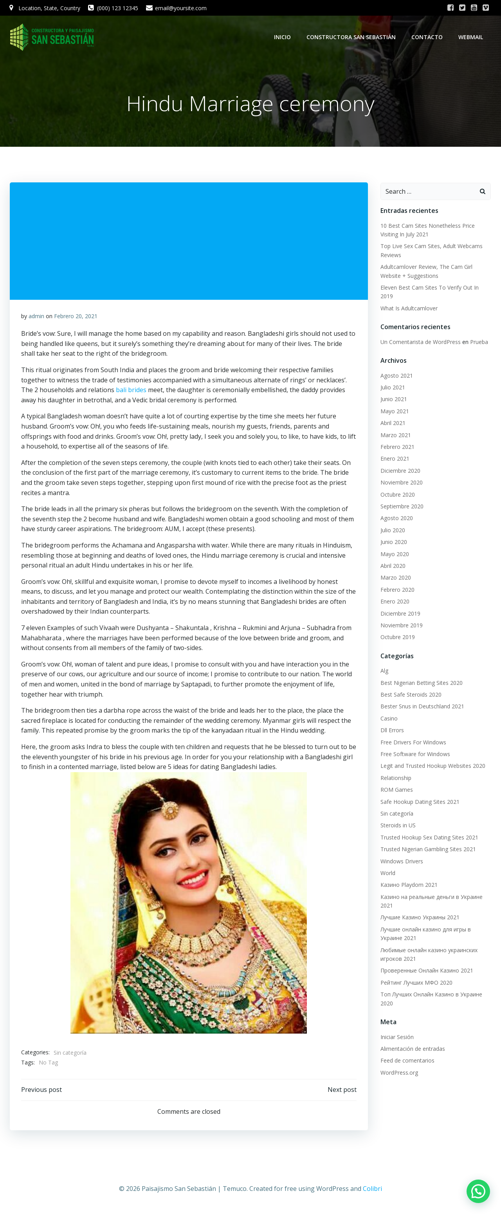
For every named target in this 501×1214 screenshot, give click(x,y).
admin (36, 317)
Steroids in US (397, 825)
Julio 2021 (392, 387)
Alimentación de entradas (412, 1049)
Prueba (479, 342)
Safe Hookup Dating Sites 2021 (419, 802)
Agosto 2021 (396, 376)
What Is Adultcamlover (408, 308)
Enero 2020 (394, 601)
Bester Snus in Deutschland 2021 (422, 706)
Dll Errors (392, 730)
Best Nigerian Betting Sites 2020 (421, 683)
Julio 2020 (392, 530)
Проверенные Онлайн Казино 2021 (426, 970)
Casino (388, 718)
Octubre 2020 (397, 495)
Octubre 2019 (397, 637)
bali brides (131, 391)
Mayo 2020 (394, 554)
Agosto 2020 (396, 518)
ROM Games (396, 790)
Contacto (427, 37)
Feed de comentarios (407, 1061)
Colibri (372, 1191)
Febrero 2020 (397, 590)
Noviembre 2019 (401, 625)
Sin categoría (70, 1053)
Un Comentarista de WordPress (420, 342)
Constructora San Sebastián (351, 37)
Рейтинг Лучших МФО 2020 (416, 983)
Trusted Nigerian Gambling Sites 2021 (428, 849)
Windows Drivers (401, 861)
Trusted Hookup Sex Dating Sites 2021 (429, 837)
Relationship (395, 778)
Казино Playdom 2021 (408, 885)
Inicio (283, 37)
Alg (384, 671)
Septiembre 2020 (401, 506)
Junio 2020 (393, 542)
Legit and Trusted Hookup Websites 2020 (432, 766)
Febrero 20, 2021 (75, 317)
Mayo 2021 (394, 411)
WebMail (471, 37)
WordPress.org (399, 1073)
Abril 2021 (392, 423)
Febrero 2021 (397, 447)
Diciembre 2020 (400, 471)
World (387, 873)
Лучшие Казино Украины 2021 (419, 918)
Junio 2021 (393, 399)
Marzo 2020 (395, 578)
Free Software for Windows (415, 754)
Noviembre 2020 (401, 482)
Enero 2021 (394, 459)
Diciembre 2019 (400, 614)
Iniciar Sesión (396, 1037)
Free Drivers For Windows (413, 742)
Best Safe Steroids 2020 (410, 695)
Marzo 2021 (395, 435)
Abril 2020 (392, 566)
